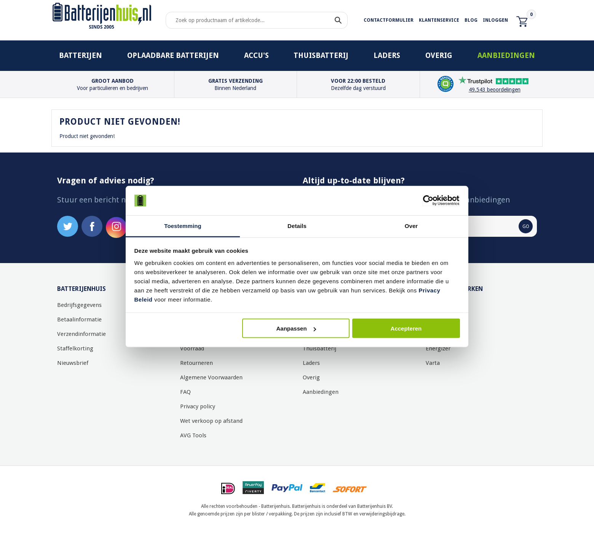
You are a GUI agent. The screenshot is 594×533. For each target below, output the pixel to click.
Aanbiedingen (506, 55)
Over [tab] (411, 225)
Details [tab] (297, 225)
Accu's (256, 55)
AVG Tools (193, 435)
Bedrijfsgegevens (79, 305)
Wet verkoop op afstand (211, 420)
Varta (433, 363)
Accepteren (406, 328)
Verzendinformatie (81, 334)
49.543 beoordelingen (495, 89)
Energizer (438, 348)
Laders (387, 55)
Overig (438, 55)
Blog (471, 20)
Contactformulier (389, 20)
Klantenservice (439, 20)
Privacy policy (197, 406)
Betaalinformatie (79, 319)
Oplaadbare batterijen (173, 55)
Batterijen (80, 55)
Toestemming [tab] (182, 225)
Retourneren (196, 363)
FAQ (185, 392)
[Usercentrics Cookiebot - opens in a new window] (426, 200)
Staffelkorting (75, 348)
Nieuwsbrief (72, 363)
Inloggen (495, 20)
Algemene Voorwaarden (211, 377)
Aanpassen (296, 328)
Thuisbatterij (321, 55)
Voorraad (192, 348)
